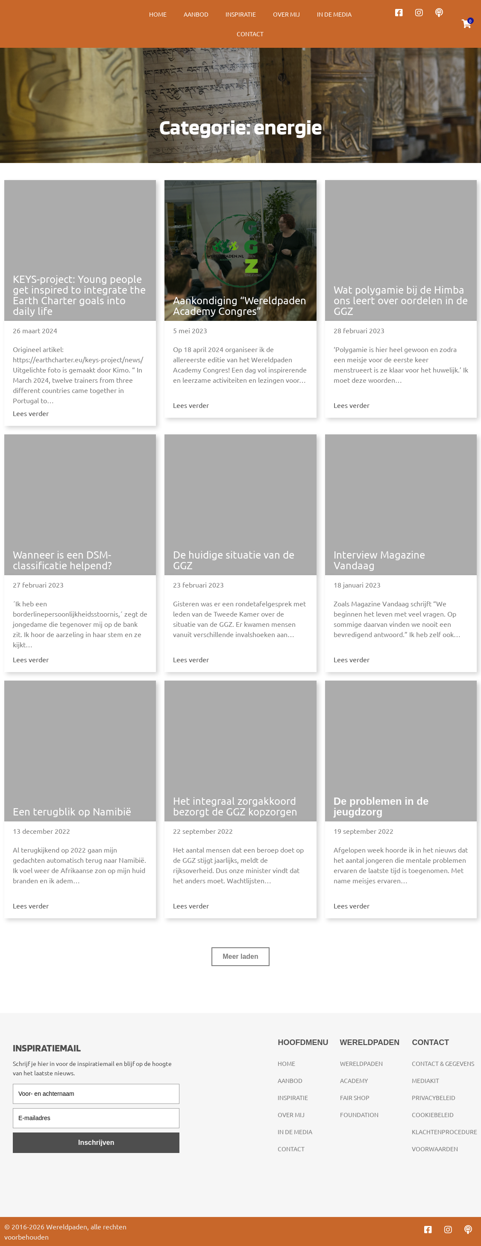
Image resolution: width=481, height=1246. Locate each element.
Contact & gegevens (443, 1063)
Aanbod (196, 14)
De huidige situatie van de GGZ (233, 559)
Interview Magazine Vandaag (379, 559)
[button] (240, 956)
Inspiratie (241, 14)
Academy (354, 1080)
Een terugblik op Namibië (72, 811)
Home (158, 14)
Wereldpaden (361, 1063)
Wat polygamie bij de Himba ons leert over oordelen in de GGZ (401, 300)
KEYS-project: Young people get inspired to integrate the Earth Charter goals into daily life (79, 295)
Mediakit (425, 1080)
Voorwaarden (435, 1149)
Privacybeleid (433, 1097)
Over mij (286, 14)
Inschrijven (96, 1142)
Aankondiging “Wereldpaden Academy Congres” (239, 305)
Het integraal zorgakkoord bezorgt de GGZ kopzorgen (235, 806)
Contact (250, 34)
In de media (334, 14)
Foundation (359, 1114)
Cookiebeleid (433, 1114)
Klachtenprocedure (444, 1131)
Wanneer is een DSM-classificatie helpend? (62, 559)
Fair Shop (355, 1097)
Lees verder (31, 413)
